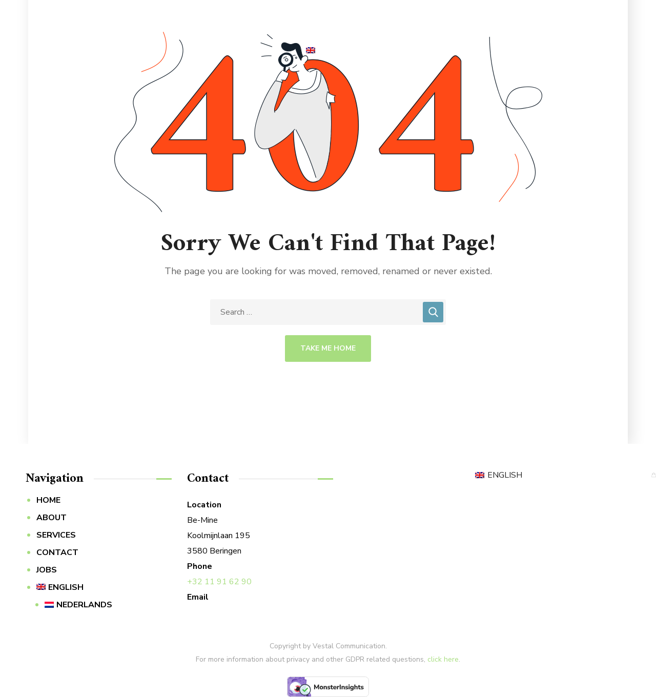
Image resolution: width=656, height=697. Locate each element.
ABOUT (51, 517)
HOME (48, 500)
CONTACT (57, 552)
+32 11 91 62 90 (219, 581)
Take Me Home (328, 348)
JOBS (46, 570)
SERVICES (56, 535)
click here (443, 659)
